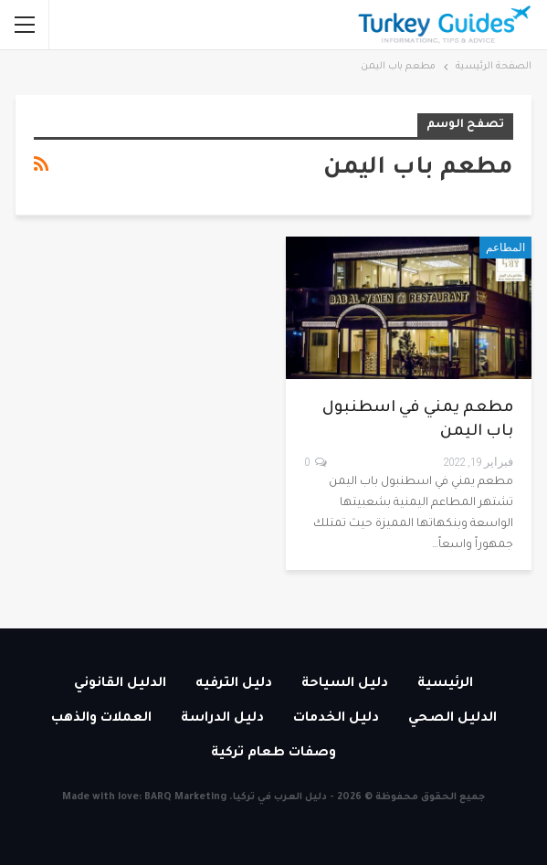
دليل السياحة (344, 684)
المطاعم (505, 247)
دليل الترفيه (233, 684)
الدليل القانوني (120, 684)
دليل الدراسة (222, 719)
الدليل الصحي (452, 719)
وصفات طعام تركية (273, 753)
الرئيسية (445, 684)
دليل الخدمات (336, 719)
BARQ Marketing (185, 797)
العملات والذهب (101, 719)
